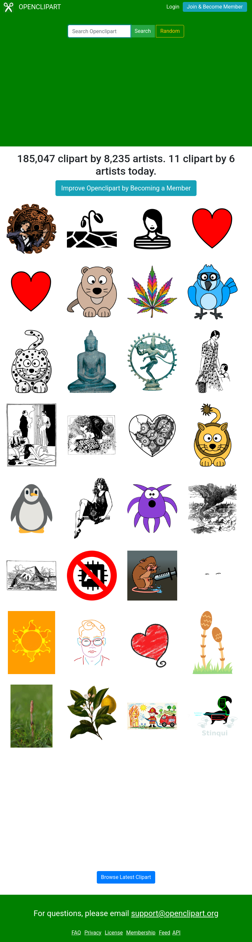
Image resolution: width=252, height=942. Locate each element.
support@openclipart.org (174, 913)
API (176, 933)
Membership (140, 933)
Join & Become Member (215, 7)
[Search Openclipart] (99, 31)
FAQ (76, 933)
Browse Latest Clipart (126, 877)
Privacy (92, 933)
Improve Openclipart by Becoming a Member (126, 188)
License (114, 933)
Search (143, 31)
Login (172, 7)
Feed (164, 933)
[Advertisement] (126, 92)
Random (170, 31)
